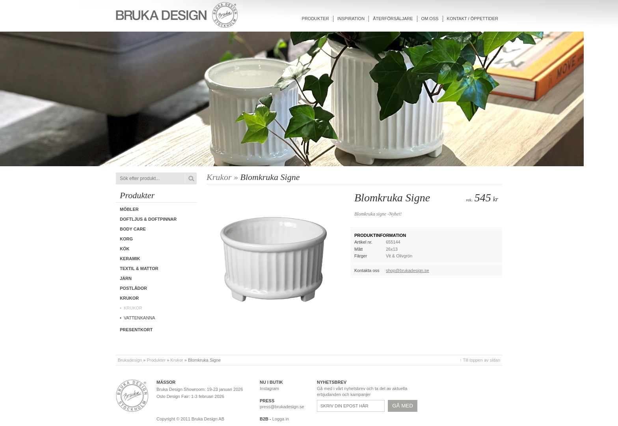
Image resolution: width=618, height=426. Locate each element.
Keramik (130, 258)
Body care (133, 229)
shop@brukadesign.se (407, 270)
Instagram (269, 388)
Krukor (133, 308)
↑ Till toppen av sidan (480, 360)
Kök (124, 248)
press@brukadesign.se (282, 406)
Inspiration (351, 18)
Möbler (129, 209)
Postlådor (133, 288)
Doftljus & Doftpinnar (148, 219)
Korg (126, 238)
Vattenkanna (139, 317)
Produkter (315, 18)
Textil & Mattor (139, 268)
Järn (126, 278)
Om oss (430, 18)
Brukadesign (130, 360)
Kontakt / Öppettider (472, 18)
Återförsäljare (393, 18)
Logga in (280, 419)
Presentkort (136, 329)
